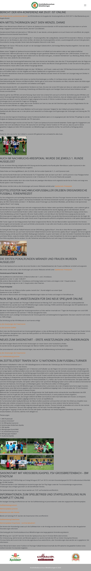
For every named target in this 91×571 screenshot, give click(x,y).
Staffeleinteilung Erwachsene (9, 519)
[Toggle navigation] (85, 5)
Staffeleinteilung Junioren (8, 505)
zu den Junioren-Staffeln (8, 328)
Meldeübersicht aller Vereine (9, 512)
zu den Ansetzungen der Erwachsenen (13, 324)
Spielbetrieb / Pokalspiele (63, 186)
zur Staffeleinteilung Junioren (9, 356)
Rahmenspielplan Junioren (9, 509)
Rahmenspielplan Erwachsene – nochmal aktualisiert (17, 523)
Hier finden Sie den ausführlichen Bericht (13, 16)
